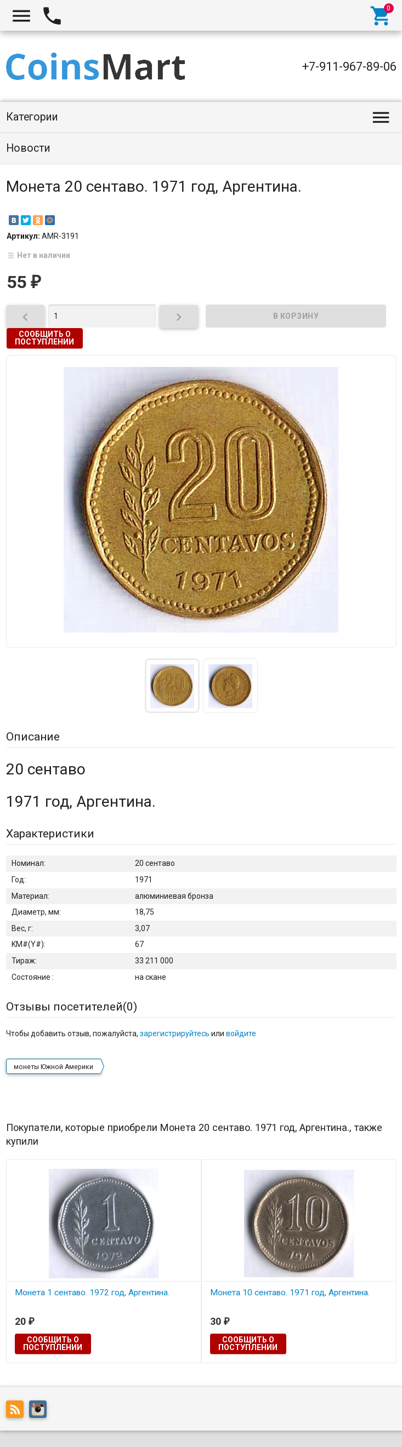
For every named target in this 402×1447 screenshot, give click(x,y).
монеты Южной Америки (53, 1067)
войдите (241, 1033)
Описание (33, 736)
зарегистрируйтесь (175, 1033)
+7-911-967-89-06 (349, 66)
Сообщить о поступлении (44, 338)
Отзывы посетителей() (71, 1006)
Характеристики (50, 833)
